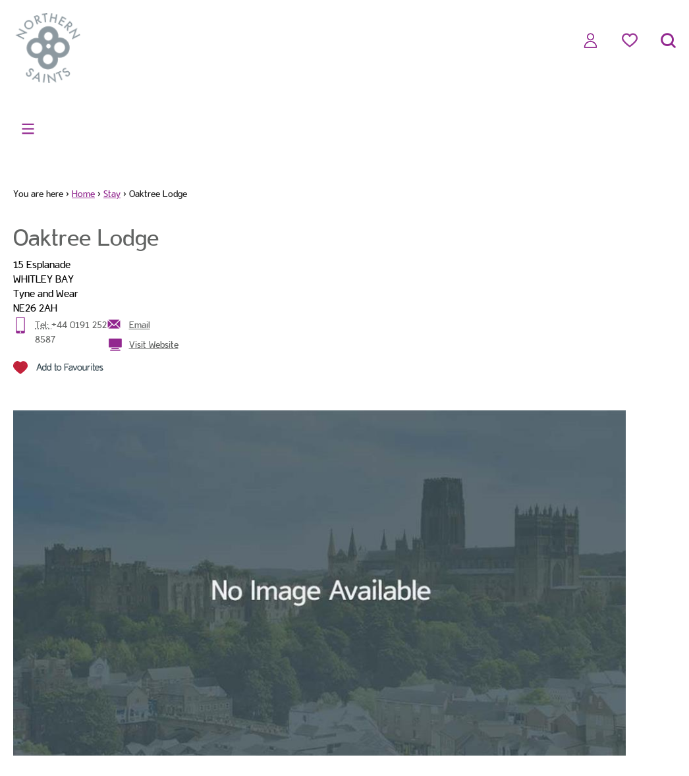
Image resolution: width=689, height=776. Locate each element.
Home (83, 194)
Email (139, 325)
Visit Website (154, 344)
